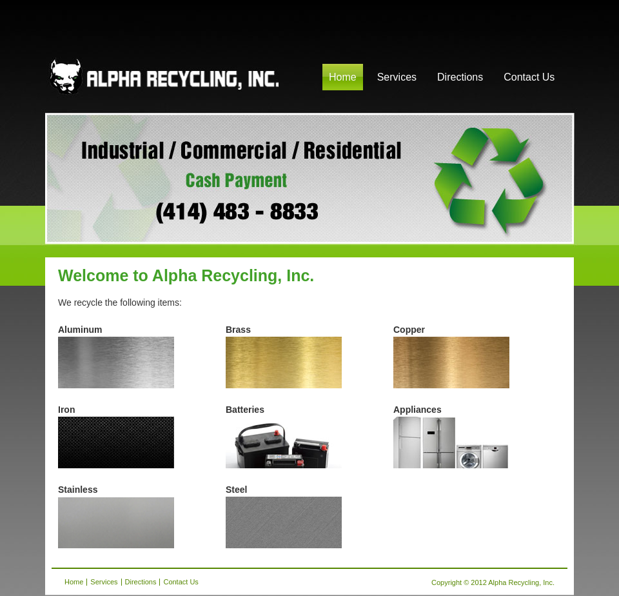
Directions (460, 77)
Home (343, 77)
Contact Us (529, 77)
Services (397, 77)
